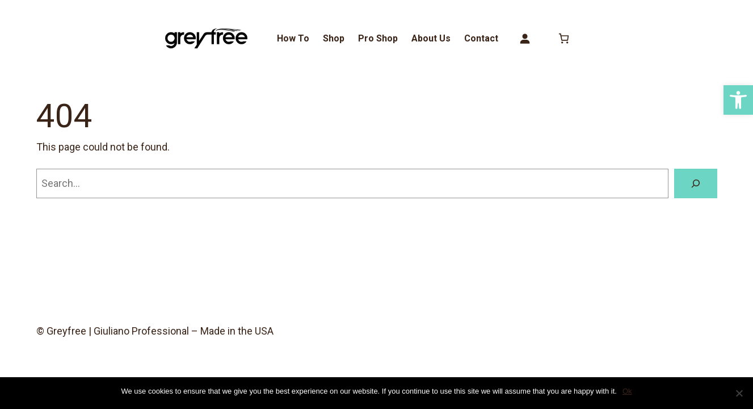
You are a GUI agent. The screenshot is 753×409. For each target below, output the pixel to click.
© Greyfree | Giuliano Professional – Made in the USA (155, 331)
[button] (738, 100)
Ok (627, 391)
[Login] (524, 38)
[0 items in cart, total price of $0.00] (564, 38)
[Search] (695, 183)
